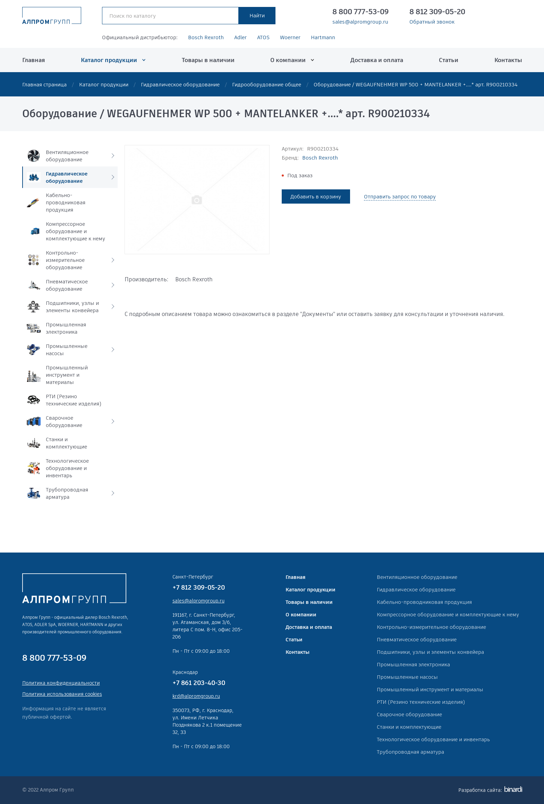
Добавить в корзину (315, 196)
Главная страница (44, 84)
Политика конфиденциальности (61, 682)
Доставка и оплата (376, 60)
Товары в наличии (208, 60)
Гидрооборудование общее (266, 84)
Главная (33, 60)
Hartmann (323, 37)
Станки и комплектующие (409, 726)
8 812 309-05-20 (437, 12)
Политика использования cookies (62, 694)
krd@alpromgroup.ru (196, 696)
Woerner (290, 37)
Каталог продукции (109, 60)
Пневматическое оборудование (417, 639)
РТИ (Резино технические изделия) (421, 701)
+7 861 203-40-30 (198, 682)
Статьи (448, 60)
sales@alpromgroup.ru (360, 21)
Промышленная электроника (413, 664)
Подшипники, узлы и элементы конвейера (430, 652)
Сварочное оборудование (409, 714)
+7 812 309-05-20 (198, 587)
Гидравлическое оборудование (180, 84)
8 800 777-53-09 (360, 12)
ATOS (263, 37)
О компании (288, 60)
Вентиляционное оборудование (417, 577)
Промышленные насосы (407, 677)
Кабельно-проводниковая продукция (424, 602)
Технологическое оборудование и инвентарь (433, 739)
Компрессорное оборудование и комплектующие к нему (448, 614)
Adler (240, 37)
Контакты (508, 60)
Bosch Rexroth (206, 37)
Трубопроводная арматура (410, 751)
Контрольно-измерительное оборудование (431, 627)
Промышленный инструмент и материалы (430, 689)
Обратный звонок (431, 21)
